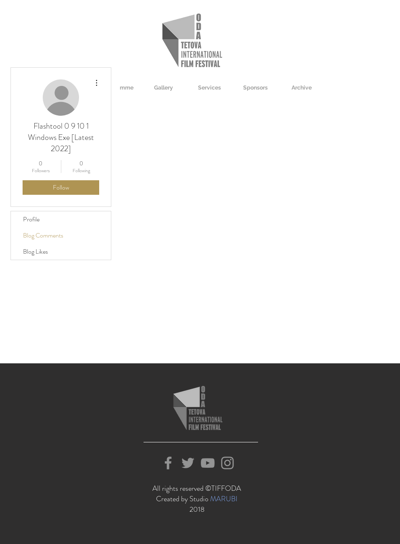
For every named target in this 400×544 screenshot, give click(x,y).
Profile (31, 219)
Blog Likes (35, 251)
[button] (163, 87)
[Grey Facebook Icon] (168, 462)
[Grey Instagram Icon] (227, 462)
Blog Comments (43, 235)
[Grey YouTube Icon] (207, 462)
